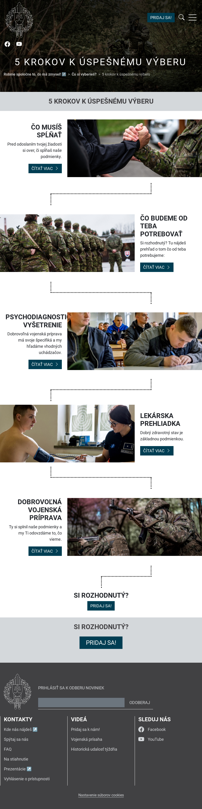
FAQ (7, 749)
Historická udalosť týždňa (94, 749)
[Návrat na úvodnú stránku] (19, 19)
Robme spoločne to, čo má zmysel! (32, 74)
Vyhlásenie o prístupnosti (27, 778)
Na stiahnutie (16, 759)
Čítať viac (45, 168)
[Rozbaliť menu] (192, 17)
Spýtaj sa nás (16, 739)
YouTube (151, 739)
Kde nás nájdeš (18, 729)
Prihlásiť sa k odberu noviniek (71, 687)
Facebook (152, 730)
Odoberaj (139, 702)
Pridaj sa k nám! (85, 729)
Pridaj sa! (161, 17)
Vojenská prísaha (86, 739)
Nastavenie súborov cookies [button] (101, 795)
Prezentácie (15, 769)
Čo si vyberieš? (84, 74)
